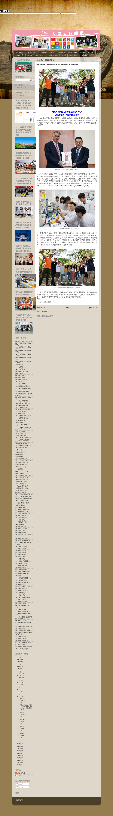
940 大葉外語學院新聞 (21, 578)
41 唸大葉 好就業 (20, 479)
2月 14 (22, 719)
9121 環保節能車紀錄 (21, 522)
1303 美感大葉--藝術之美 (22, 418)
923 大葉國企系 (19, 550)
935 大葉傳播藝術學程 (21, 571)
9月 (20, 680)
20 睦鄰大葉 (18, 456)
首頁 (67, 308)
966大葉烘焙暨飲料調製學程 (23, 622)
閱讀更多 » (40, 299)
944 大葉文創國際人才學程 (22, 586)
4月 (20, 691)
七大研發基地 (43, 52)
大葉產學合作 (61, 52)
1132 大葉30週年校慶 (21, 403)
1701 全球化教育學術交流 (22, 438)
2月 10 (22, 726)
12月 (20, 673)
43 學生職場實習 (20, 484)
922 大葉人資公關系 (20, 548)
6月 (20, 687)
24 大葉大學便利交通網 (21, 460)
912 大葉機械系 (19, 520)
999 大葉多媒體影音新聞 (22, 646)
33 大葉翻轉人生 (20, 477)
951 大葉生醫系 (19, 593)
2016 (18, 751)
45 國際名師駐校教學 (21, 488)
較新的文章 (41, 308)
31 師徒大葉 (18, 473)
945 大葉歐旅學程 (20, 588)
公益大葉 (90, 52)
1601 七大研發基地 (20, 433)
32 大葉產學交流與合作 (21, 475)
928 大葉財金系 (19, 556)
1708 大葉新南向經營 (21, 447)
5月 (20, 689)
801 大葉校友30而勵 (20, 509)
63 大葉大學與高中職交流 (22, 503)
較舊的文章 (93, 308)
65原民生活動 (19, 505)
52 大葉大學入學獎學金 (21, 496)
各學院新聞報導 (83, 55)
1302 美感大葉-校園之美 (22, 416)
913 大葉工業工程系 (20, 526)
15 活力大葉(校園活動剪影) (22, 424)
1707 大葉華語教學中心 (21, 445)
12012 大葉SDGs (20, 411)
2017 (18, 748)
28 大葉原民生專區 (20, 471)
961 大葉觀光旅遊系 (20, 609)
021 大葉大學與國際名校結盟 (23, 388)
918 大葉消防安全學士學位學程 (24, 534)
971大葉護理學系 (20, 628)
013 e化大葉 (18, 382)
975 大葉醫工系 (19, 638)
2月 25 (22, 700)
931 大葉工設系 (19, 563)
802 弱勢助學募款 (20, 511)
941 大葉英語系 (19, 580)
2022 (18, 666)
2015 (18, 753)
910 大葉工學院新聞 (20, 515)
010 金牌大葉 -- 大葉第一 (22, 341)
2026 (18, 657)
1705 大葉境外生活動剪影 (22, 440)
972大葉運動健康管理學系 (22, 630)
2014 (18, 755)
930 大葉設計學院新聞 (21, 561)
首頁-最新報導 (20, 52)
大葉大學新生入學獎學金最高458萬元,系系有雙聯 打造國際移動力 (58, 64)
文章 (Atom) (44, 311)
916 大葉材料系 (19, 532)
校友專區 (82, 52)
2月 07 (22, 728)
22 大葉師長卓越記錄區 (21, 458)
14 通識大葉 (18, 422)
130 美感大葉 (19, 413)
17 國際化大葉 (19, 435)
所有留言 (20, 787)
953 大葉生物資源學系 (21, 597)
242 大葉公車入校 (20, 462)
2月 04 (22, 735)
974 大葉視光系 (19, 636)
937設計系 (18, 576)
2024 (18, 661)
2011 (18, 762)
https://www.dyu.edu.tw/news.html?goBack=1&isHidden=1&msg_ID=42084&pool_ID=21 (62, 186)
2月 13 (22, 721)
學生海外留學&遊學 (52, 55)
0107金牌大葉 (19, 365)
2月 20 (22, 712)
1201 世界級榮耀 (20, 407)
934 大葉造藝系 (19, 569)
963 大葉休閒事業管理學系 (22, 613)
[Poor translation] (6, 11)
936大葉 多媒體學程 (20, 573)
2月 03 (22, 738)
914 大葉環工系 (19, 528)
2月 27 (22, 698)
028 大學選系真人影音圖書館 (23, 397)
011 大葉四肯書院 (20, 371)
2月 (20, 696)
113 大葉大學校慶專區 (21, 401)
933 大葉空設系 (19, 567)
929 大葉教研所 (19, 559)
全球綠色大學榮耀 (72, 52)
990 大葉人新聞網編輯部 (22, 642)
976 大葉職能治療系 (20, 640)
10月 (20, 677)
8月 (20, 682)
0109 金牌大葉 (19, 369)
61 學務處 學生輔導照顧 (22, 498)
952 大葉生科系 (19, 595)
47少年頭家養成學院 (21, 492)
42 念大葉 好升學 (20, 481)
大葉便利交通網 (19, 55)
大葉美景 (63, 55)
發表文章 (20, 784)
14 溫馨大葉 (18, 420)
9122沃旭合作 (19, 524)
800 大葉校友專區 (20, 507)
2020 (18, 671)
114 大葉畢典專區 (20, 405)
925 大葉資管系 (19, 554)
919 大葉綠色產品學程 (21, 538)
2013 (18, 758)
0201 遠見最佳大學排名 (21, 386)
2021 (18, 668)
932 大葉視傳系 (19, 565)
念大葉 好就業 (73, 55)
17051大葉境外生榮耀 (21, 443)
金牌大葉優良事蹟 (31, 52)
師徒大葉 (29, 55)
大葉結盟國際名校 (40, 55)
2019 (18, 744)
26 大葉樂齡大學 (20, 464)
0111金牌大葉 (19, 375)
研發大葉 (51, 52)
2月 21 (22, 703)
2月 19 (22, 714)
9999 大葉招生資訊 (20, 649)
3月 (20, 694)
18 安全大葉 (18, 450)
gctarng (19, 775)
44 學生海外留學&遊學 (21, 486)
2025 (18, 659)
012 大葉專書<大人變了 (21, 379)
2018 (18, 746)
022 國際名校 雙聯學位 (21, 391)
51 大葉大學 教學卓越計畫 (22, 494)
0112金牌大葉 (19, 377)
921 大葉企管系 (19, 546)
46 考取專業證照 (20, 490)
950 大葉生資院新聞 (20, 590)
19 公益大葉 (18, 452)
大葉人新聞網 (21, 773)
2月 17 (22, 717)
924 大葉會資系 (19, 552)
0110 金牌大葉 (19, 373)
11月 (20, 675)
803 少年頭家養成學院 (21, 513)
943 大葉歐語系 (19, 584)
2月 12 (22, 724)
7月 (20, 684)
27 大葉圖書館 (19, 469)
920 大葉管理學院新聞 (21, 540)
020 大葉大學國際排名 (21, 384)
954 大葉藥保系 (19, 601)
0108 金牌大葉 (19, 367)
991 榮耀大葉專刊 (20, 644)
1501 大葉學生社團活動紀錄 (23, 428)
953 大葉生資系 (19, 599)
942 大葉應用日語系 (20, 582)
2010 (18, 765)
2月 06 (22, 731)
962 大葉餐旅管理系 (20, 611)
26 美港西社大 (19, 467)
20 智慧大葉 (18, 454)
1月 (20, 741)
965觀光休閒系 (19, 620)
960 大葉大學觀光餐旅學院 (22, 605)
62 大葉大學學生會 (20, 501)
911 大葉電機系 (19, 518)
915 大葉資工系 (19, 530)
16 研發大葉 (18, 431)
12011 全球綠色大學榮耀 (22, 409)
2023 (18, 664)
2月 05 (22, 733)
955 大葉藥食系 (19, 603)
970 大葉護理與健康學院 (22, 626)
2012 (18, 760)
